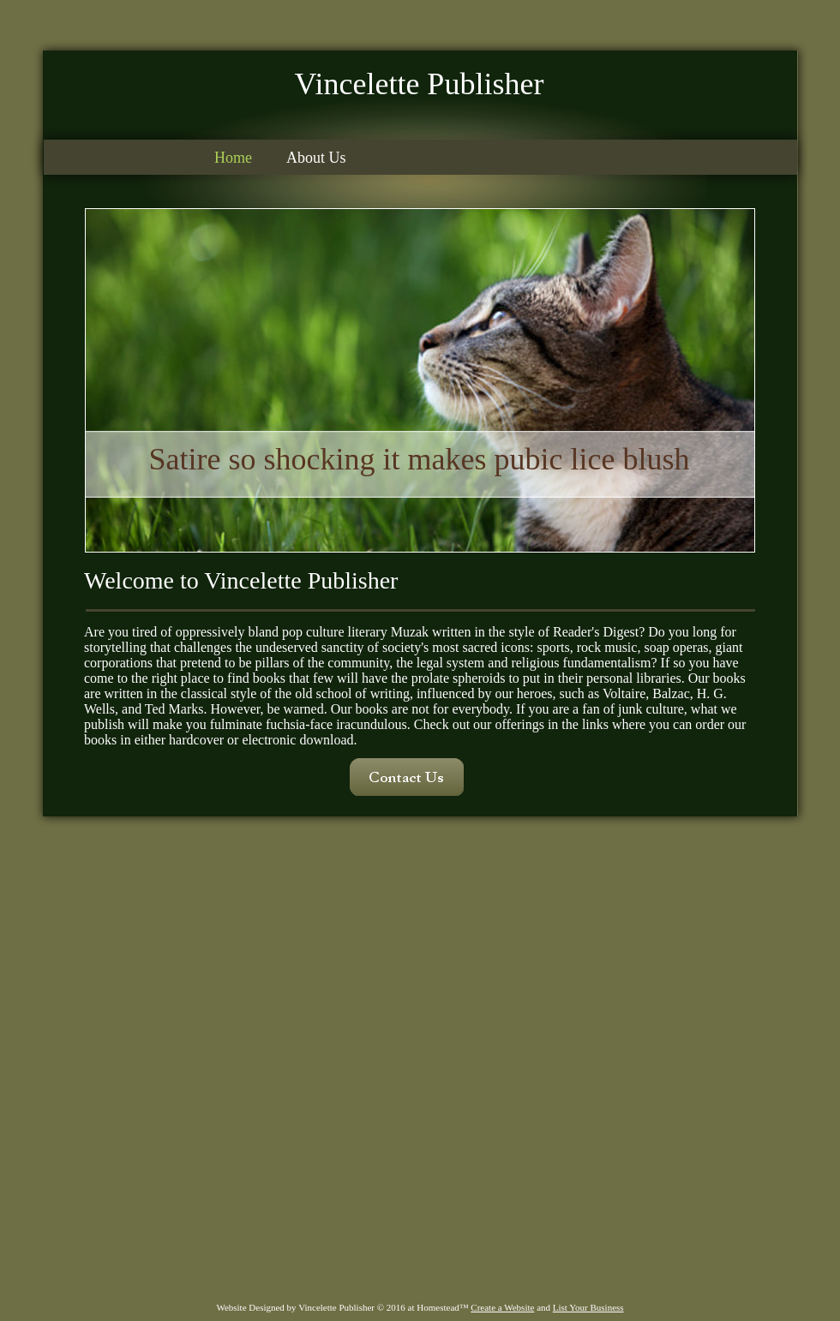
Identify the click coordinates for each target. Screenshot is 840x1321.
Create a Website (502, 1307)
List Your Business (588, 1307)
